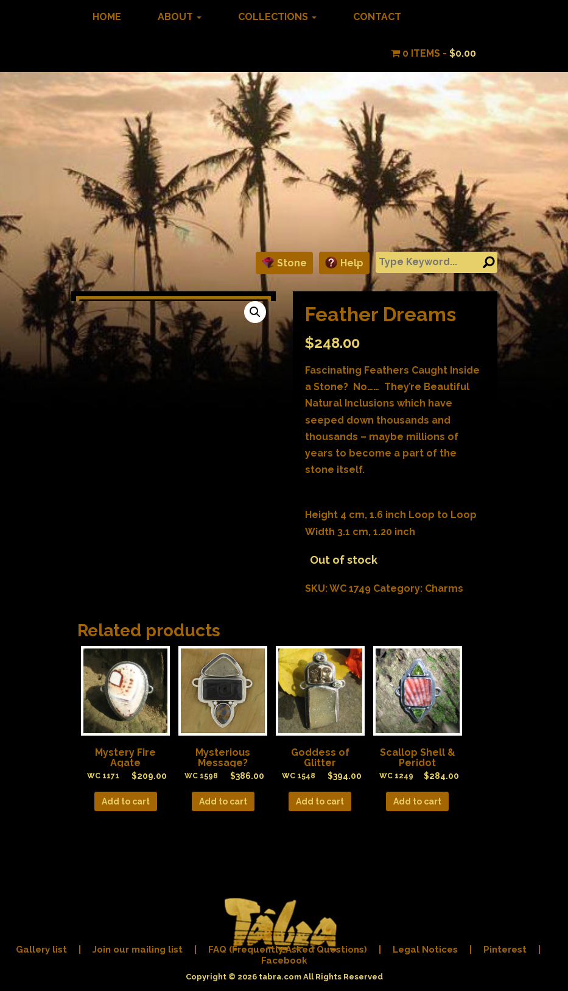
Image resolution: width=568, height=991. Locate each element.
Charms (444, 588)
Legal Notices (425, 949)
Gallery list (41, 949)
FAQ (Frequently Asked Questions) (287, 949)
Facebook (284, 960)
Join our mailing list (138, 949)
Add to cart (126, 801)
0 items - (433, 53)
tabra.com (280, 976)
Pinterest (505, 949)
